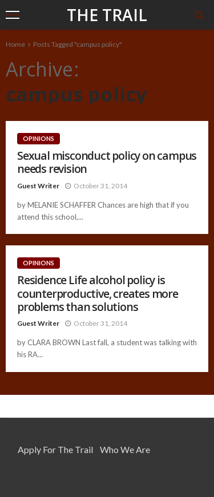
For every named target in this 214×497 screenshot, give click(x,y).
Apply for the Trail (55, 449)
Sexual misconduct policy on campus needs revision (106, 162)
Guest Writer (38, 185)
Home (15, 44)
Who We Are (125, 449)
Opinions (38, 138)
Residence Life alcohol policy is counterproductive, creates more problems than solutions (97, 293)
